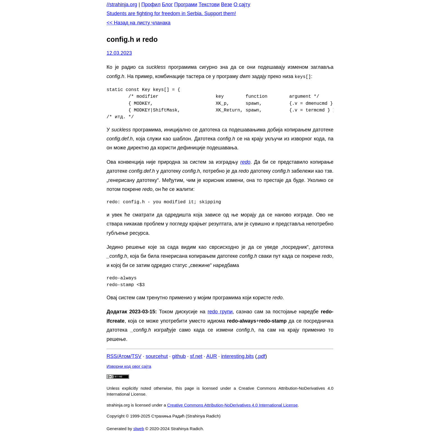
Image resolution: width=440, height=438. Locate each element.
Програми (185, 4)
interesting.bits (237, 356)
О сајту (241, 4)
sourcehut (157, 356)
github (179, 356)
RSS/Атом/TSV (124, 356)
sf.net (196, 356)
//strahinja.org (122, 4)
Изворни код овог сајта (129, 365)
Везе (226, 4)
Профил (151, 4)
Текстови (209, 4)
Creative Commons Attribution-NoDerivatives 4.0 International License (232, 404)
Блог (167, 4)
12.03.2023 (119, 53)
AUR (211, 356)
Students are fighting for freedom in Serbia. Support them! (171, 13)
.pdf (261, 356)
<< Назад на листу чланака (139, 23)
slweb (138, 428)
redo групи (220, 311)
